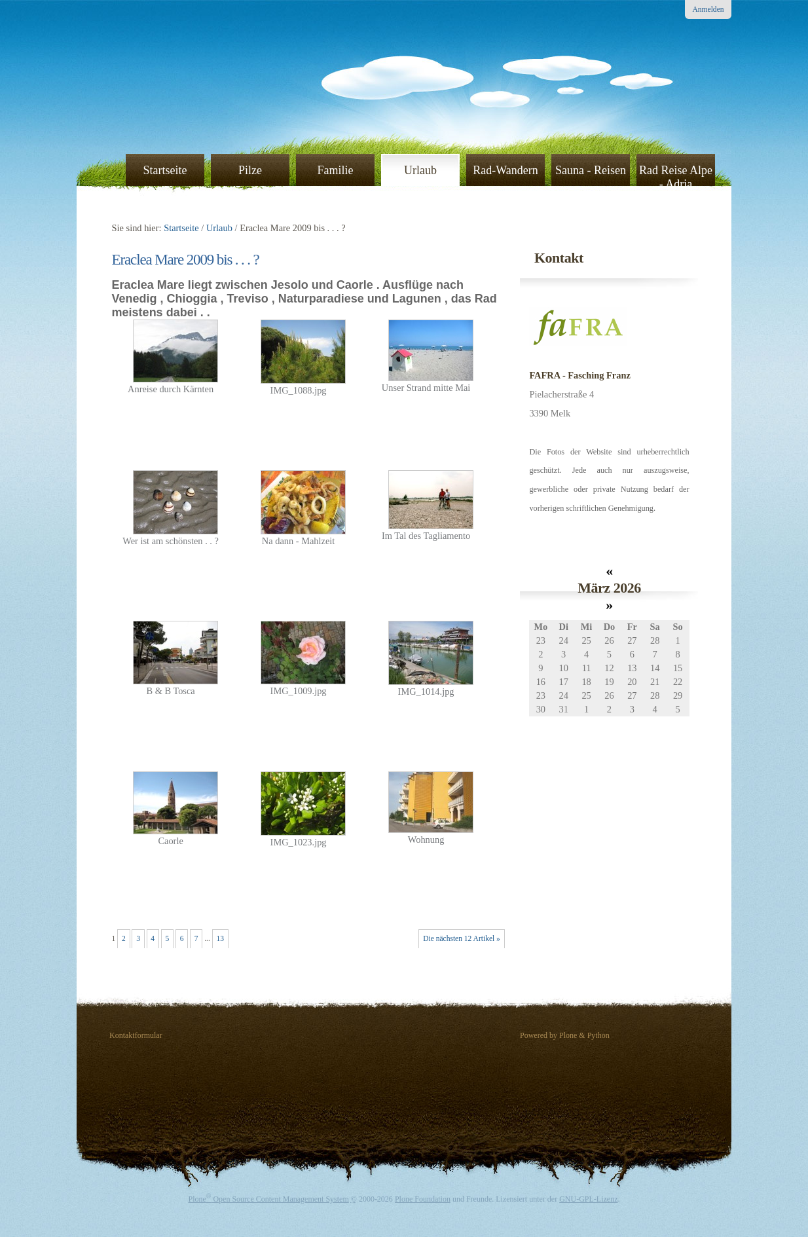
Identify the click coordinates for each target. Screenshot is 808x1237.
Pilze (250, 170)
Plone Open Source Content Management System (269, 1199)
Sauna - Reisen (590, 170)
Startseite (165, 170)
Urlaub (420, 170)
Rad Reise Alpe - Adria (675, 176)
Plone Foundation (422, 1199)
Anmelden (708, 9)
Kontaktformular (135, 1035)
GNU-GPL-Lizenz (588, 1199)
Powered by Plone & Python (565, 1035)
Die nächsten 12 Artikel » (461, 938)
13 (220, 938)
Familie (336, 170)
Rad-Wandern (505, 170)
